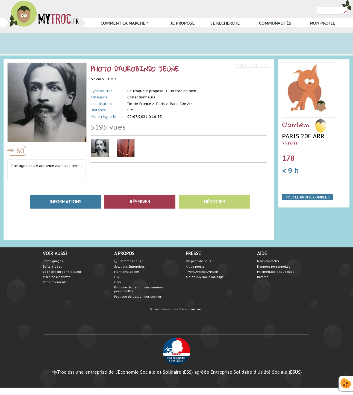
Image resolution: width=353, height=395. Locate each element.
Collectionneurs (141, 97)
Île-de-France (139, 103)
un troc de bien (183, 91)
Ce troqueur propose (145, 91)
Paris (160, 103)
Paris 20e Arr (181, 103)
